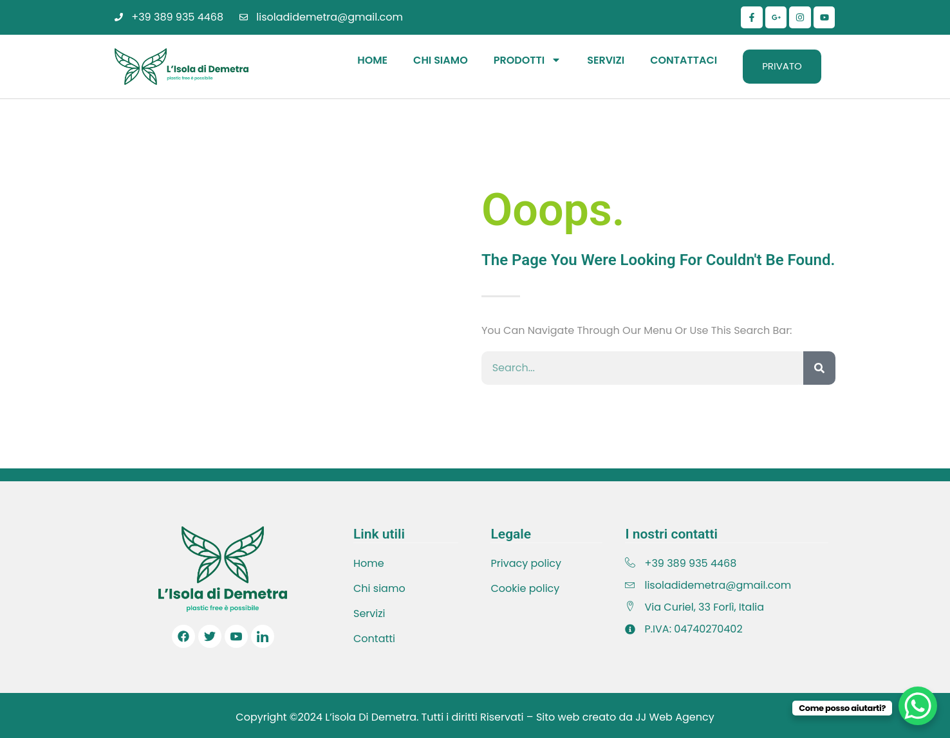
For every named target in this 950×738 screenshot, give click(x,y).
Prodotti (528, 59)
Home (372, 60)
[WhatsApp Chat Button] (918, 706)
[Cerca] (819, 368)
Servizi (605, 60)
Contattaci (683, 60)
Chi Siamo (440, 60)
